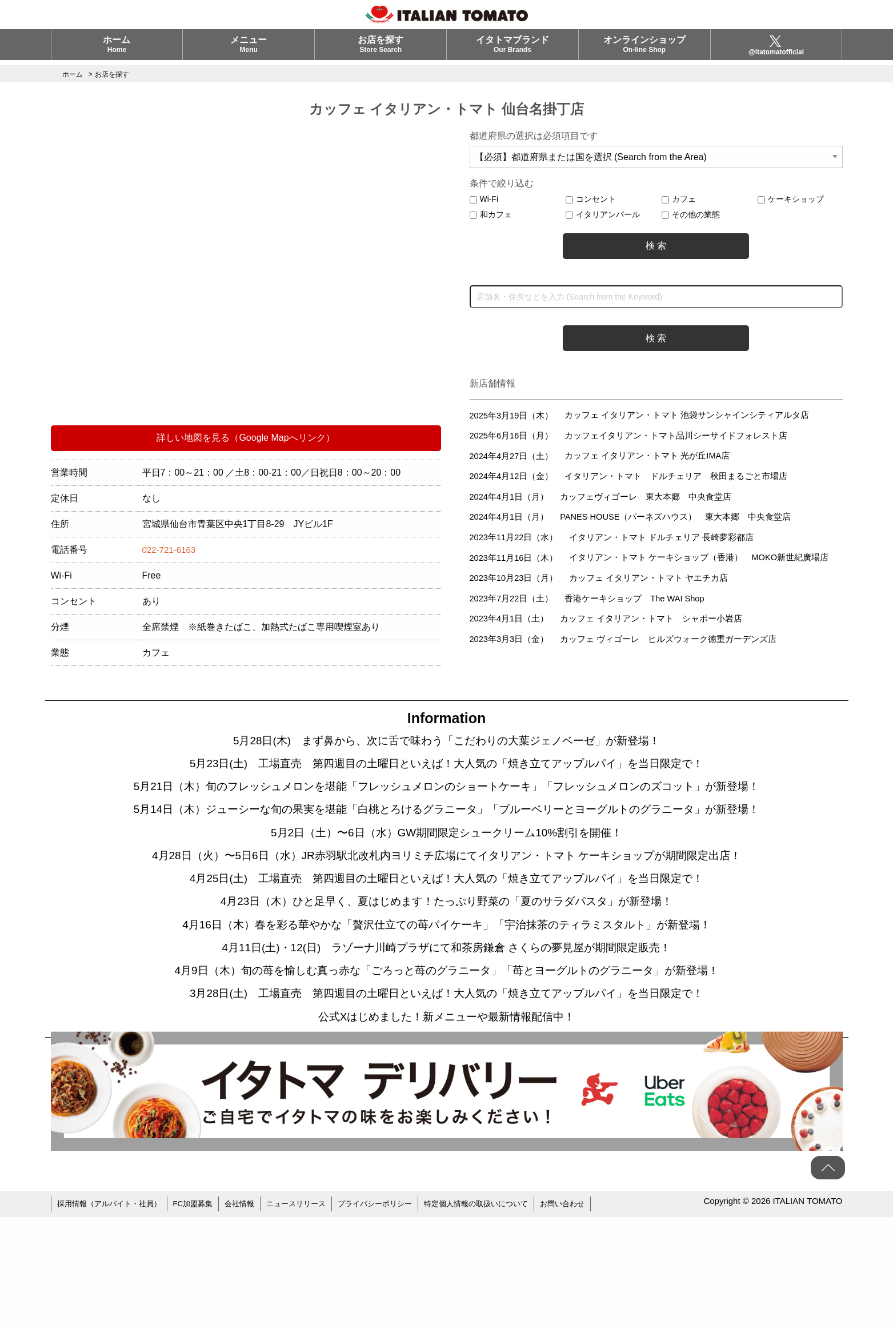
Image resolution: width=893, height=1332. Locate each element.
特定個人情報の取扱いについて (503, 1320)
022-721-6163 (170, 550)
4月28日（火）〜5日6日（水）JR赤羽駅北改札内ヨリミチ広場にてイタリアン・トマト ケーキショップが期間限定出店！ (446, 932)
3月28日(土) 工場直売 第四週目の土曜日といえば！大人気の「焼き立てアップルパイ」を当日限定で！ (446, 1104)
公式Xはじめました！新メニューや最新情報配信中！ (447, 1132)
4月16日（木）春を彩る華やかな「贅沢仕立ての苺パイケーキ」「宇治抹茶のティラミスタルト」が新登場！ (446, 1018)
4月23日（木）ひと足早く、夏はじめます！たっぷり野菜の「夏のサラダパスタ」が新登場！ (446, 990)
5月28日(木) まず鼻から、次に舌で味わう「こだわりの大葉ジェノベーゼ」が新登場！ (446, 744)
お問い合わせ (595, 1320)
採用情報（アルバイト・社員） (113, 1320)
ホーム (116, 49)
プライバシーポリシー (395, 1320)
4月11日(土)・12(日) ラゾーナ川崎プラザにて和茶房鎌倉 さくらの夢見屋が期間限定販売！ (446, 1047)
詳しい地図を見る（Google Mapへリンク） (245, 437)
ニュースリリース (311, 1320)
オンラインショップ (644, 49)
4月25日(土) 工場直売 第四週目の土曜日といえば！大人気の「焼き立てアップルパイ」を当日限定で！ (446, 961)
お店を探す (380, 49)
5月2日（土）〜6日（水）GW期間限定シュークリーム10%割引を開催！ (447, 904)
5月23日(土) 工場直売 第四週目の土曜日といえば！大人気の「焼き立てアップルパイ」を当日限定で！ (446, 772)
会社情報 (251, 1320)
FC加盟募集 (202, 1320)
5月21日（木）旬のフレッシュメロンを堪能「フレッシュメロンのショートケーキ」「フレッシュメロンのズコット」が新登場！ (446, 812)
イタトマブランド (512, 49)
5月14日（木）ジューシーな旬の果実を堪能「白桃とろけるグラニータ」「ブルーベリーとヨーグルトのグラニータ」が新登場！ (447, 863)
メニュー (248, 49)
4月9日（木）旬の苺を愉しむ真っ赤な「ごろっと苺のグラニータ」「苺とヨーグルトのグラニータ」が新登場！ (446, 1075)
